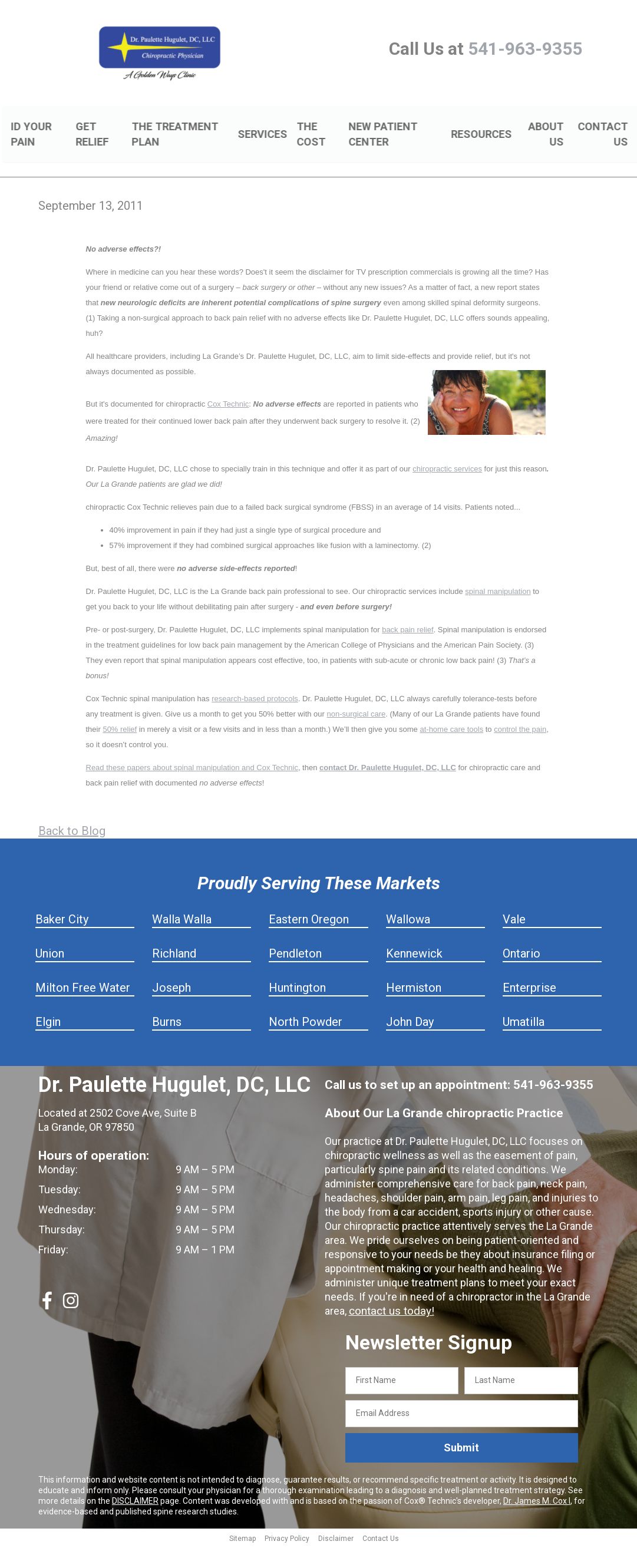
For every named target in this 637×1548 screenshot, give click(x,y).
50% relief (120, 731)
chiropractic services (447, 470)
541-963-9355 (525, 48)
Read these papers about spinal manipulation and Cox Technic (192, 769)
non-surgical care (356, 715)
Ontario (521, 955)
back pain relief (407, 631)
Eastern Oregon (309, 921)
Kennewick (414, 955)
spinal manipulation (497, 593)
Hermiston (413, 989)
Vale (514, 921)
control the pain (520, 731)
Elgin (48, 1023)
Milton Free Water (82, 989)
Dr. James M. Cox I (536, 1502)
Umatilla (523, 1023)
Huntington (297, 989)
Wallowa (408, 921)
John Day (410, 1023)
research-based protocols (255, 700)
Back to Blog (71, 833)
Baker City (61, 921)
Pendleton (295, 955)
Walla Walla (182, 921)
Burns (166, 1023)
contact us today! (389, 1312)
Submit (461, 1449)
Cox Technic (228, 405)
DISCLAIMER (135, 1502)
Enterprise (529, 989)
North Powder (305, 1023)
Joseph (171, 989)
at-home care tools (451, 731)
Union (49, 955)
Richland (174, 955)
